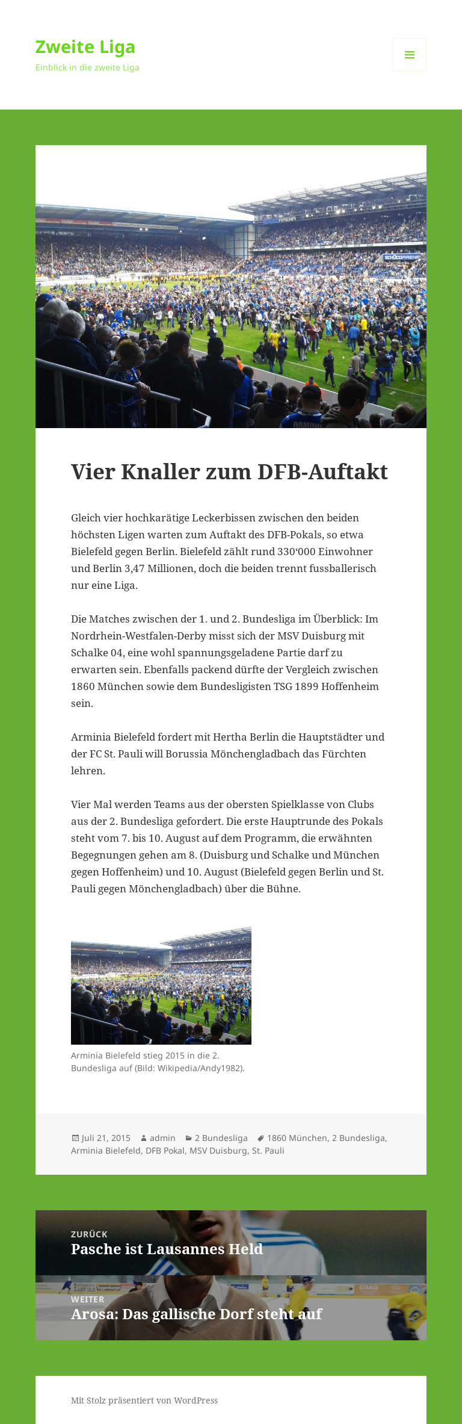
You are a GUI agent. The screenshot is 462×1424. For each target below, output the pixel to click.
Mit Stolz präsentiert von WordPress (144, 1400)
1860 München (297, 1137)
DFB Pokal (165, 1150)
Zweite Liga (85, 46)
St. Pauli (268, 1150)
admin (163, 1137)
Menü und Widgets (410, 71)
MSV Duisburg (218, 1150)
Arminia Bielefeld (106, 1150)
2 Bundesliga (221, 1137)
